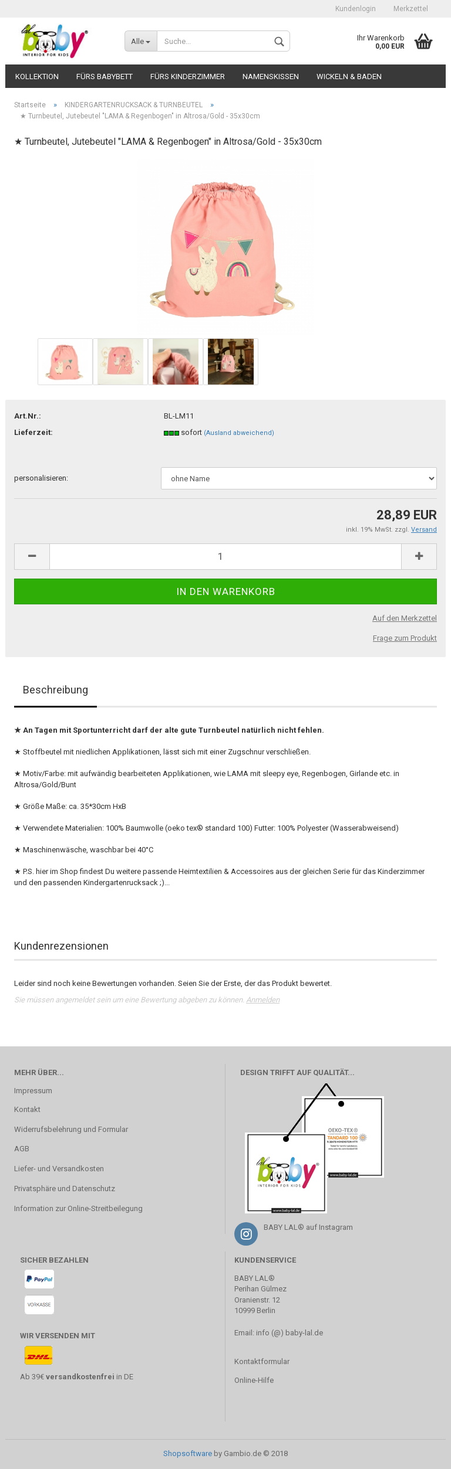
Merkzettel (410, 9)
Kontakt (27, 1109)
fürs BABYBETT (104, 76)
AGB (21, 1148)
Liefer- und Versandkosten (59, 1168)
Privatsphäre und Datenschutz (64, 1188)
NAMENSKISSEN (271, 76)
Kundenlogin (355, 9)
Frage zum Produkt (405, 638)
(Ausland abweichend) (239, 433)
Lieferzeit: (33, 432)
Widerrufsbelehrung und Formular (71, 1129)
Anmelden (263, 999)
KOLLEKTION (37, 76)
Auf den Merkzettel (404, 618)
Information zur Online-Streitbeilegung (78, 1208)
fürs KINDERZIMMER (187, 76)
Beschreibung (55, 690)
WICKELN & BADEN (349, 76)
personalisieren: (41, 478)
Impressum (33, 1090)
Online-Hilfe (254, 1380)
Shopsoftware (187, 1453)
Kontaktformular (262, 1361)
